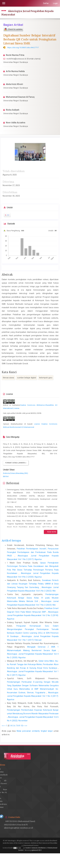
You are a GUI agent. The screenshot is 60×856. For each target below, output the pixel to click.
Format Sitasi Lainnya (15, 463)
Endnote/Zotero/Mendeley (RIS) (15, 473)
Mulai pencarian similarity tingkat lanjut (35, 731)
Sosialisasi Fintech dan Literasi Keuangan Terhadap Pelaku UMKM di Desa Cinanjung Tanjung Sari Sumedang (33, 583)
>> (26, 726)
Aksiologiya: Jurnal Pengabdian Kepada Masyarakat (27, 13)
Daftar (46, 3)
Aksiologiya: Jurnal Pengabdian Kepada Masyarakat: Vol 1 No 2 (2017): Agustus (33, 696)
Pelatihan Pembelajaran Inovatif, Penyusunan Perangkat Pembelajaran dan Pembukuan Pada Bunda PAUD (33, 552)
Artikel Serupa (11, 540)
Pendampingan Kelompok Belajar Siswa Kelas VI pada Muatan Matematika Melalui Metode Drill (33, 597)
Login (55, 3)
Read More (50, 532)
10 (22, 726)
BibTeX (6, 476)
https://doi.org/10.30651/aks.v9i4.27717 (23, 48)
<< (3, 726)
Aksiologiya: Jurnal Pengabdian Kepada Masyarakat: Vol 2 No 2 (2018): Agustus (33, 615)
